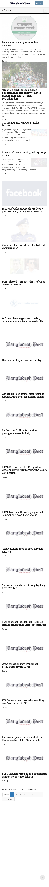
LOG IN (38, 3)
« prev (6, 794)
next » (10, 799)
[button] (3, 3)
